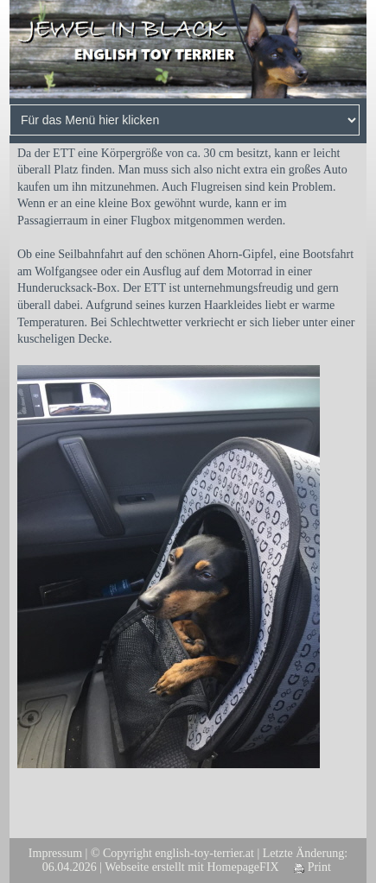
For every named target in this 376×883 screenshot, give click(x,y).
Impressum (55, 853)
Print (312, 867)
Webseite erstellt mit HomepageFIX (191, 867)
